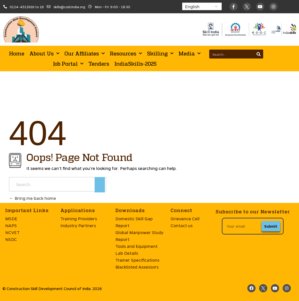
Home (16, 53)
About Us (44, 53)
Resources (126, 53)
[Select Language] (202, 6)
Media (190, 53)
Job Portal (68, 63)
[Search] (258, 54)
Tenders (98, 64)
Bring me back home (32, 198)
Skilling (160, 53)
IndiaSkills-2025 (135, 64)
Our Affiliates (84, 53)
